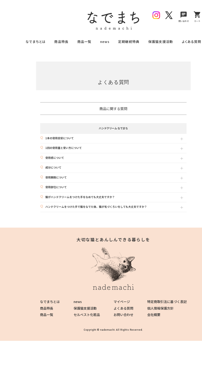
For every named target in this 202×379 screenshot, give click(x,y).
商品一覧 (84, 41)
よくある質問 (191, 41)
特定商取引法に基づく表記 (167, 301)
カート (197, 16)
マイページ (122, 301)
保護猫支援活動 (160, 41)
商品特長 (61, 41)
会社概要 (153, 314)
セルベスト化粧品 (87, 314)
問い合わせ (184, 16)
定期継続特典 (129, 41)
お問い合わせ (123, 314)
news (104, 41)
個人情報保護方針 (160, 308)
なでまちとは (36, 41)
